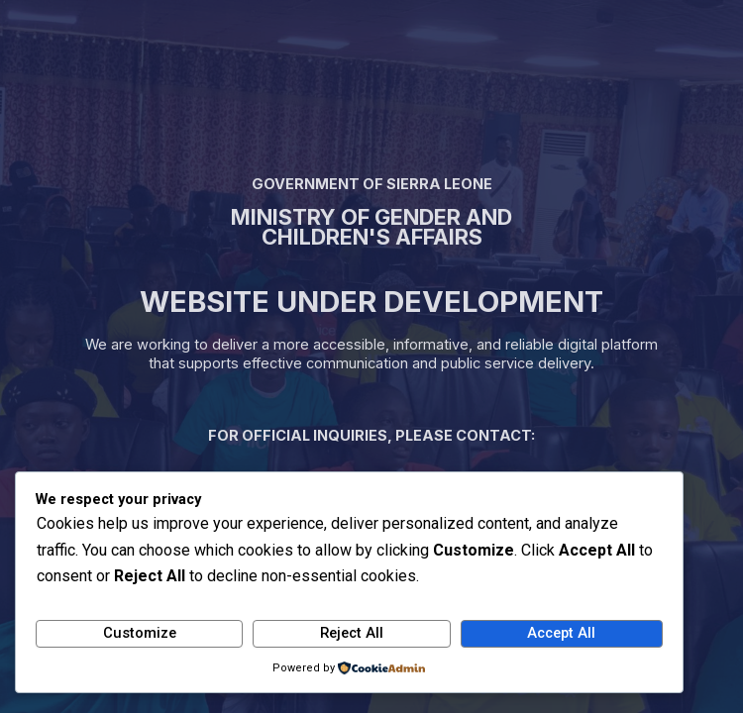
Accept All (561, 633)
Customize (139, 633)
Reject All (351, 633)
